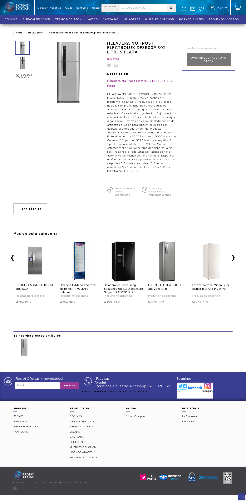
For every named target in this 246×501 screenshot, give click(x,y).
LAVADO (92, 19)
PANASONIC (21, 437)
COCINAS (11, 19)
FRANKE (18, 422)
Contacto (188, 427)
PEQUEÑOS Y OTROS (224, 19)
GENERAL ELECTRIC (26, 432)
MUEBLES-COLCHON (159, 19)
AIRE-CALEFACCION (36, 19)
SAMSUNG (20, 427)
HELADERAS (132, 19)
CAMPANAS (111, 19)
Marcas (41, 8)
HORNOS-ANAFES (191, 19)
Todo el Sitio (110, 7)
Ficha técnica (30, 209)
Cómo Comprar (135, 422)
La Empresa (189, 422)
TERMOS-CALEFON (68, 19)
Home (19, 32)
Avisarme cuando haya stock (208, 59)
